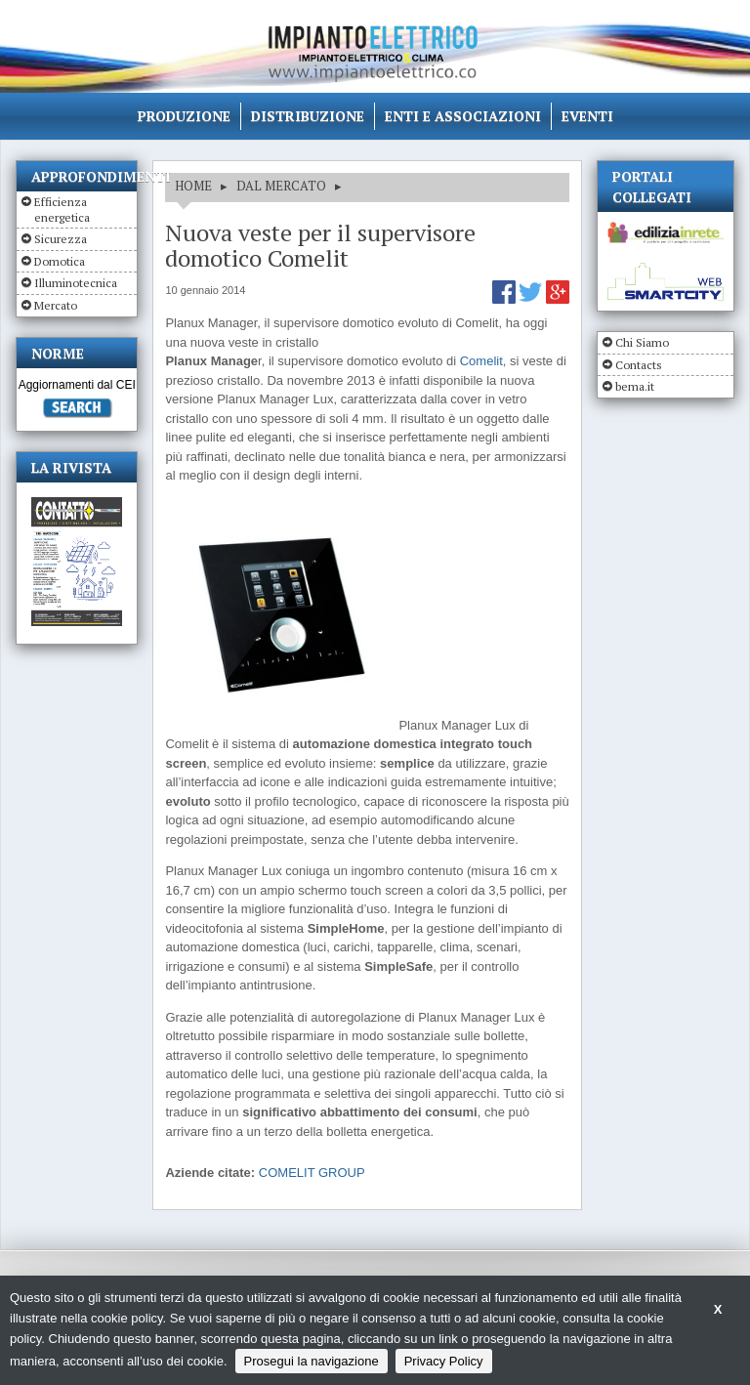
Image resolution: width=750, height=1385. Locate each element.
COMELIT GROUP (312, 1172)
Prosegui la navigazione (311, 1361)
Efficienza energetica (62, 209)
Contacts (638, 364)
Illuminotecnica (75, 282)
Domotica (59, 261)
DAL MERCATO (281, 185)
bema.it (634, 386)
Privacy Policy (443, 1361)
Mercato (55, 305)
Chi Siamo (642, 342)
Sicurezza (60, 238)
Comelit (481, 361)
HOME (193, 185)
